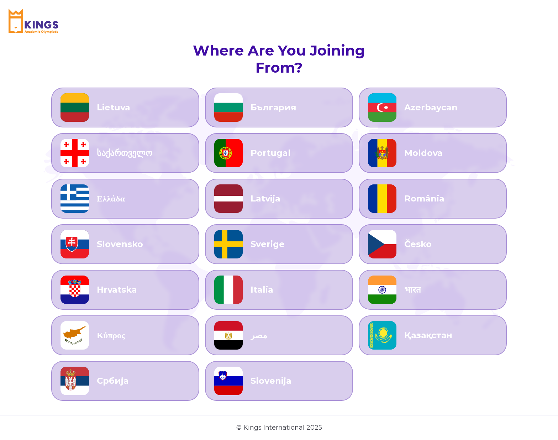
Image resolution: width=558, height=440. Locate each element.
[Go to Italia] (279, 290)
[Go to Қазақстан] (433, 335)
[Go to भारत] (433, 290)
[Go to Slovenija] (279, 381)
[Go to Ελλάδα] (125, 199)
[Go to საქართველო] (125, 153)
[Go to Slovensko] (125, 244)
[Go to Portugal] (279, 153)
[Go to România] (433, 199)
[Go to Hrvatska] (125, 290)
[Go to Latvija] (279, 199)
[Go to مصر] (279, 335)
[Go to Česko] (433, 244)
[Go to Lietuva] (125, 107)
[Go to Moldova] (433, 153)
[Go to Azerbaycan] (433, 107)
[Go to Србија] (125, 381)
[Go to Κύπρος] (125, 335)
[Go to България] (279, 107)
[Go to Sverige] (279, 244)
